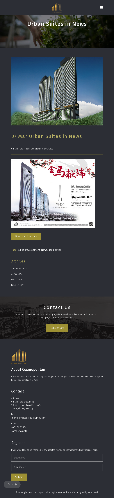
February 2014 (17, 285)
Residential (54, 249)
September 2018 (19, 268)
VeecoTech (93, 492)
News (44, 249)
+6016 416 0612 (19, 431)
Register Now (57, 327)
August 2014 (16, 274)
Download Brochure (26, 236)
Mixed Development (29, 249)
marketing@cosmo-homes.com (28, 417)
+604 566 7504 (18, 427)
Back (12, 484)
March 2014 (16, 279)
